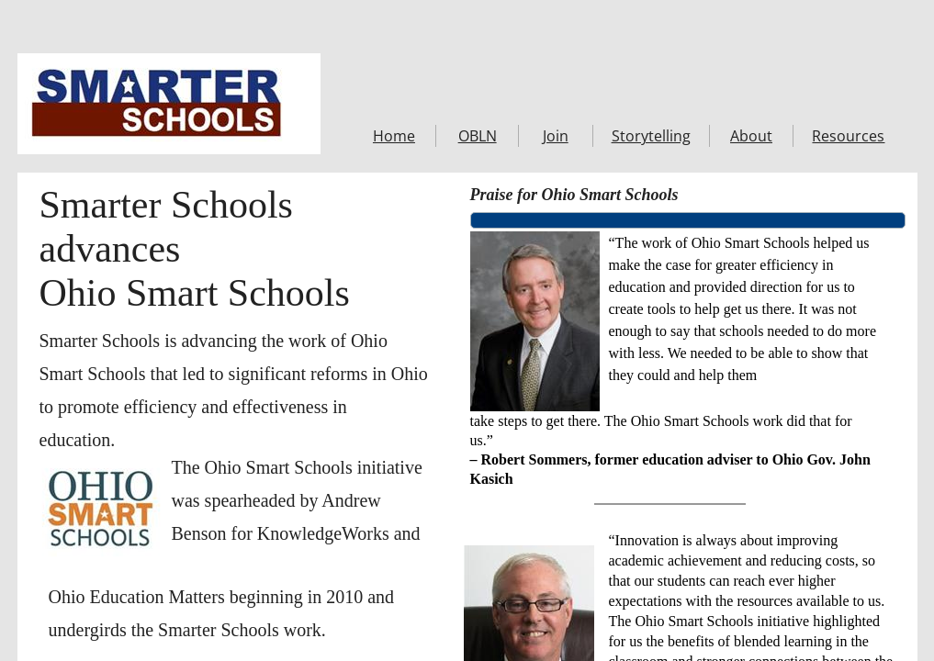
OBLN (477, 136)
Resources (848, 136)
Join (555, 136)
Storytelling (651, 136)
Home (394, 136)
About (751, 136)
